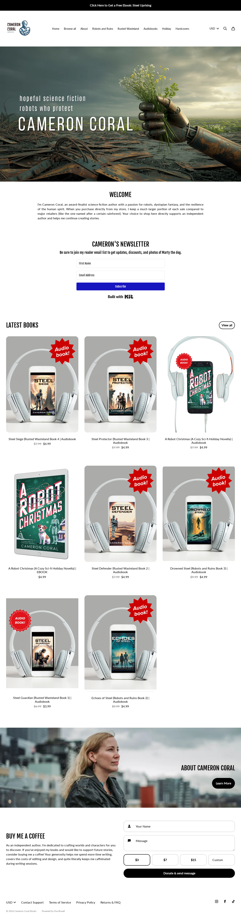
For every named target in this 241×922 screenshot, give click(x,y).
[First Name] (120, 263)
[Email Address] (120, 275)
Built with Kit (120, 296)
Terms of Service (60, 902)
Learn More (223, 783)
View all (227, 325)
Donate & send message (179, 873)
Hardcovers (182, 28)
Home (55, 28)
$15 (193, 860)
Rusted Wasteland (128, 28)
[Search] (225, 28)
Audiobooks (150, 28)
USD (214, 28)
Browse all (70, 28)
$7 (165, 860)
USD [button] (11, 902)
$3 (137, 860)
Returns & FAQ (110, 902)
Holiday (166, 28)
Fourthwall (59, 911)
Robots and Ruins (102, 28)
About (84, 28)
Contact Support (32, 902)
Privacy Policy (85, 902)
